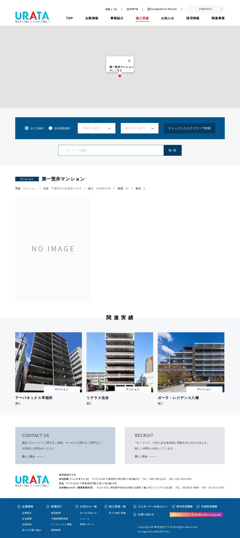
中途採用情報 (209, 506)
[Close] (129, 60)
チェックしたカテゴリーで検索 (189, 128)
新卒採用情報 (185, 506)
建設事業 (56, 512)
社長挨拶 (27, 524)
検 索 (172, 150)
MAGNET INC (162, 531)
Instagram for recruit (162, 9)
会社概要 (27, 518)
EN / (111, 9)
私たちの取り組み (31, 530)
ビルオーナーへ (153, 506)
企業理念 (27, 512)
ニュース (84, 518)
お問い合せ (146, 514)
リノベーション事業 (61, 524)
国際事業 (56, 530)
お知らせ (167, 18)
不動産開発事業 (59, 518)
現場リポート (87, 524)
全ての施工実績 (117, 512)
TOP (69, 18)
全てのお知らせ (88, 512)
